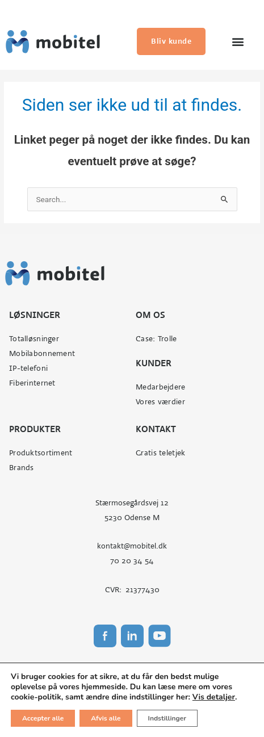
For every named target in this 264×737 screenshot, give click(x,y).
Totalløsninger (34, 339)
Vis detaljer (218, 697)
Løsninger (34, 314)
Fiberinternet (32, 383)
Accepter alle (43, 718)
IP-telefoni (28, 368)
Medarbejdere (160, 387)
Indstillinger (168, 718)
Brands (21, 467)
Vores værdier (160, 402)
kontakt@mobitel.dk (132, 546)
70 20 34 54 (132, 561)
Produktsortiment (40, 453)
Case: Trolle (156, 339)
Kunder (153, 363)
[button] (237, 41)
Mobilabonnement (42, 353)
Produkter (35, 429)
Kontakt (156, 429)
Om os (150, 314)
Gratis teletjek (160, 453)
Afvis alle (107, 718)
